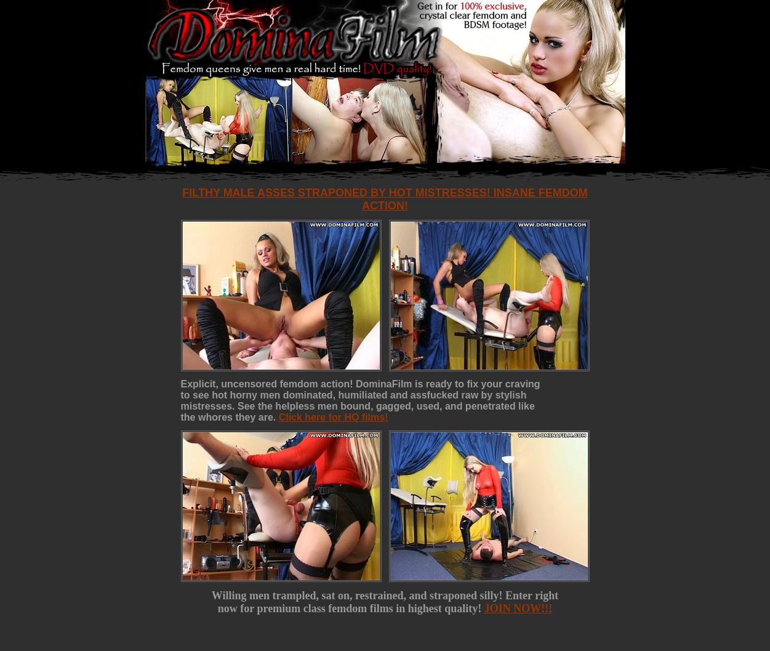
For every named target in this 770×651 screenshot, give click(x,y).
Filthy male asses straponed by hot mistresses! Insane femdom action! (384, 199)
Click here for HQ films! (333, 417)
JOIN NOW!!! (518, 608)
